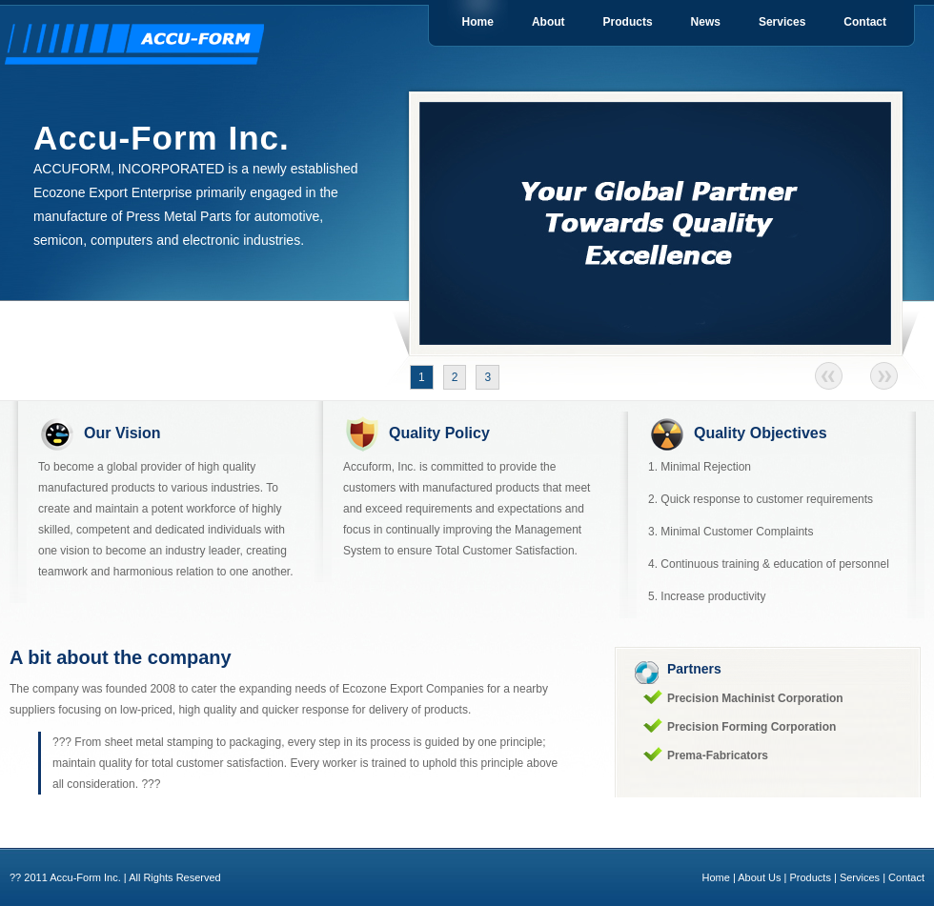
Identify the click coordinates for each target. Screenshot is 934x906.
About (548, 22)
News (706, 22)
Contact (864, 22)
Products (628, 22)
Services (782, 22)
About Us (759, 877)
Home (478, 22)
